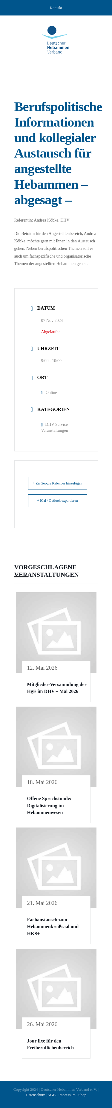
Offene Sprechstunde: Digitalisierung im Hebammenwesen (49, 805)
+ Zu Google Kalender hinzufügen (57, 483)
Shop (82, 1095)
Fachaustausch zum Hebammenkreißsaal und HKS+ (53, 926)
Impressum (67, 1095)
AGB (51, 1095)
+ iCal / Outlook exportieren (57, 500)
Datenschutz (35, 1095)
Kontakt (56, 7)
